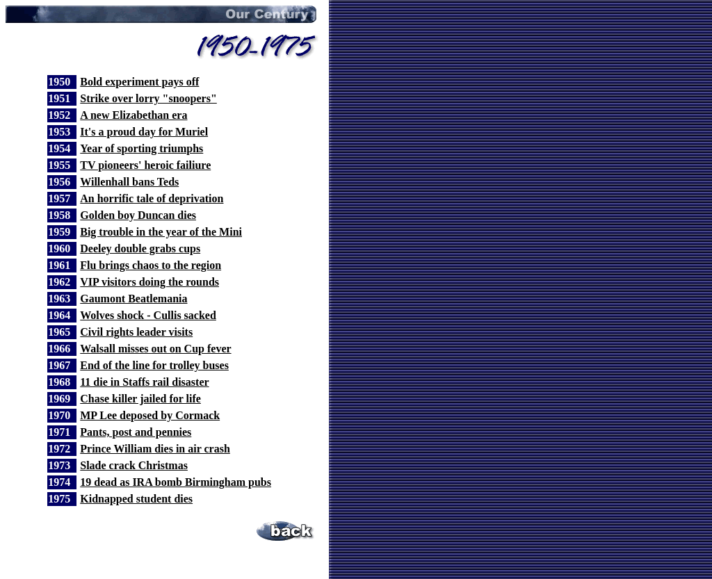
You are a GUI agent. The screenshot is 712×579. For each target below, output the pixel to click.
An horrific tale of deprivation (151, 198)
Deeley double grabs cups (140, 248)
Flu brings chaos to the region (150, 265)
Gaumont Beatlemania (133, 298)
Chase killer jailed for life (140, 399)
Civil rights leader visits (136, 332)
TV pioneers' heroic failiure (145, 165)
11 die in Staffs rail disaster (144, 382)
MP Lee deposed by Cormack (150, 415)
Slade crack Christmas (134, 465)
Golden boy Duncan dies (138, 215)
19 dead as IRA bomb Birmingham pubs (175, 482)
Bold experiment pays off (139, 82)
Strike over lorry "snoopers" (148, 98)
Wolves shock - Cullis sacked (148, 315)
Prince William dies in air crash (155, 449)
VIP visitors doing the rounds (149, 282)
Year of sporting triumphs (141, 148)
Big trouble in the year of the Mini (161, 232)
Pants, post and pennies (135, 432)
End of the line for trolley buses (154, 365)
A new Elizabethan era (133, 115)
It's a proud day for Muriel (144, 132)
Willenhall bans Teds (129, 182)
